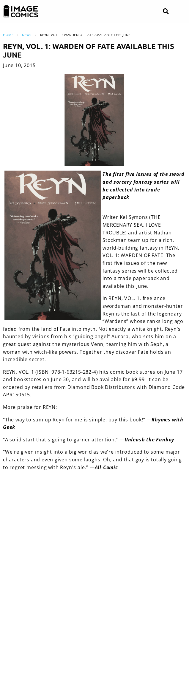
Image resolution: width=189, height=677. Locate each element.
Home (8, 35)
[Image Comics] (21, 11)
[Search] (165, 11)
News (27, 35)
